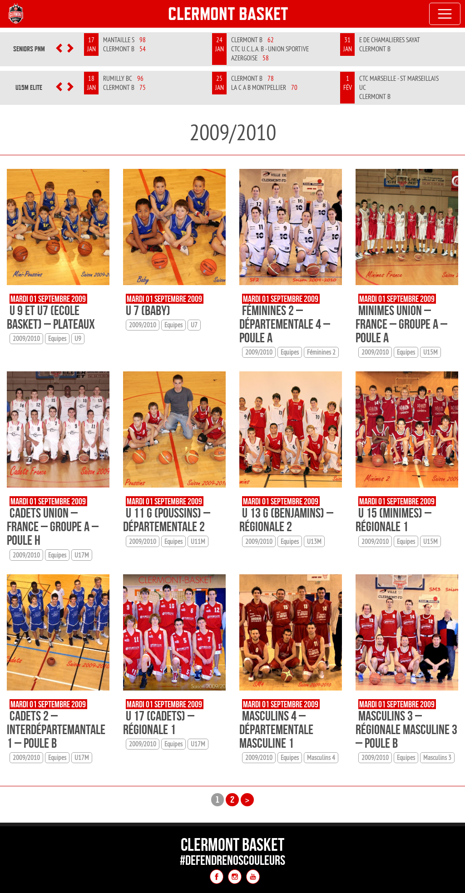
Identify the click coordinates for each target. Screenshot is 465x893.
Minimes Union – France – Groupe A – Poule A (401, 324)
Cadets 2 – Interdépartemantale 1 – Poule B (56, 729)
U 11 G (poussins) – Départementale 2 (166, 519)
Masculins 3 (437, 757)
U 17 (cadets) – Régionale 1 (158, 722)
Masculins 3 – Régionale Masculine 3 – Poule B (406, 729)
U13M (314, 541)
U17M (81, 555)
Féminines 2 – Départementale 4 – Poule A (284, 324)
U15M (430, 352)
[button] (59, 49)
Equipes (57, 338)
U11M (198, 541)
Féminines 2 (321, 352)
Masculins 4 (321, 757)
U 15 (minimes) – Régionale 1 (393, 519)
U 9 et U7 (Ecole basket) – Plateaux (51, 317)
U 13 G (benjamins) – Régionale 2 (286, 519)
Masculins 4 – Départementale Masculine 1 (276, 729)
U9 (77, 338)
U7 (194, 325)
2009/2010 (26, 338)
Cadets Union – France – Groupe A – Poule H (53, 526)
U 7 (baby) (148, 310)
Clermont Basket (228, 13)
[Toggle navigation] (445, 14)
